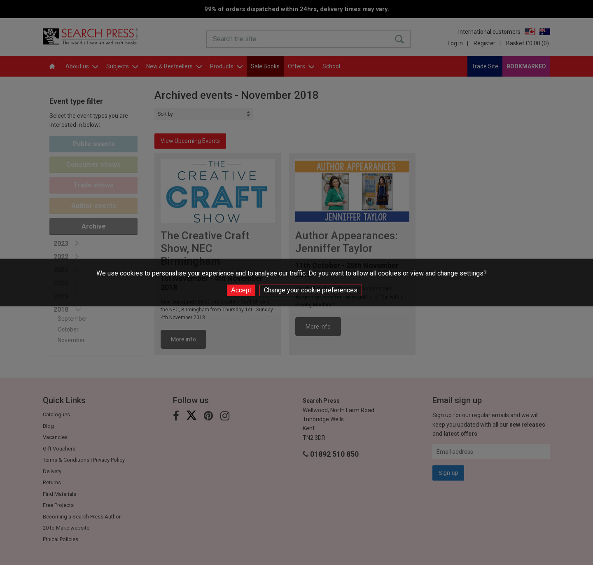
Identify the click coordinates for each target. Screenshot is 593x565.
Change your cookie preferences (310, 290)
